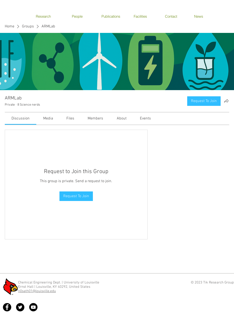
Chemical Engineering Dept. (39, 282)
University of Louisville (82, 282)
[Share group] (226, 101)
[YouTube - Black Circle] (33, 307)
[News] (205, 16)
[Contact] (176, 16)
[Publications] (112, 16)
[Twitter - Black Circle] (20, 307)
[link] (20, 118)
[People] (83, 16)
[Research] (47, 16)
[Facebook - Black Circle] (7, 307)
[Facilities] (144, 16)
